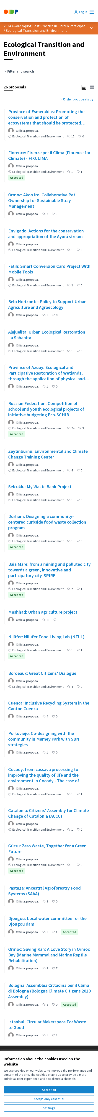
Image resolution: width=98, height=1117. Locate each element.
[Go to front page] (37, 12)
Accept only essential (49, 1099)
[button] (84, 86)
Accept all (49, 1090)
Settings (49, 1108)
